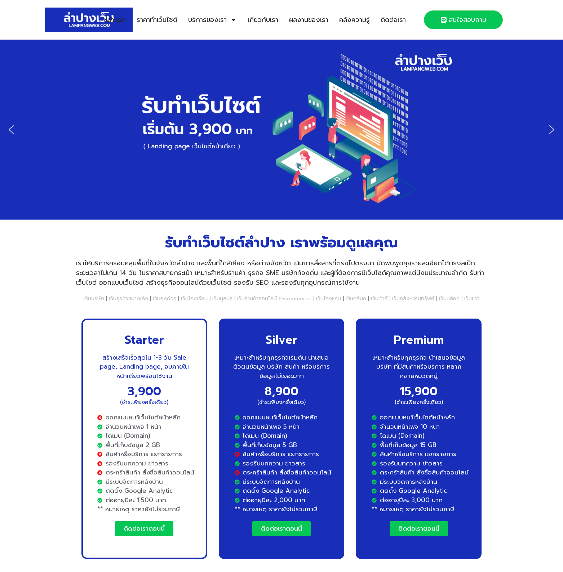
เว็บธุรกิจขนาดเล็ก (128, 298)
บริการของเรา (212, 20)
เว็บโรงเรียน (194, 298)
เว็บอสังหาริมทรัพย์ (413, 298)
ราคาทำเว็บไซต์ (157, 20)
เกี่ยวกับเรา (263, 20)
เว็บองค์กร (164, 298)
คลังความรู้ (354, 20)
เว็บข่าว (472, 298)
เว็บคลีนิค (356, 298)
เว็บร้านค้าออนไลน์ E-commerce (274, 298)
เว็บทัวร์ (379, 298)
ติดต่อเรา (393, 20)
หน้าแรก (114, 20)
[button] (11, 129)
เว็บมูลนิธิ (222, 298)
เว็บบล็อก (449, 298)
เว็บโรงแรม (328, 298)
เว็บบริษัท (94, 298)
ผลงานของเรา (308, 20)
